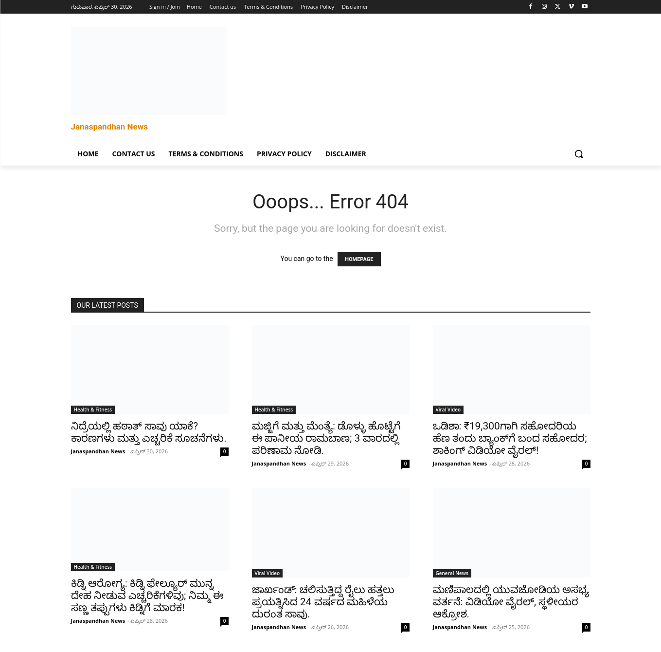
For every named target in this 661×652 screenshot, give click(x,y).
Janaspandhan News (98, 451)
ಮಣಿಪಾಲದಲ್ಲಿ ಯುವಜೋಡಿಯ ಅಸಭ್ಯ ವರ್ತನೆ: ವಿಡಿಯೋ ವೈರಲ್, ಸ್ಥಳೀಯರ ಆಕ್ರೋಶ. (511, 602)
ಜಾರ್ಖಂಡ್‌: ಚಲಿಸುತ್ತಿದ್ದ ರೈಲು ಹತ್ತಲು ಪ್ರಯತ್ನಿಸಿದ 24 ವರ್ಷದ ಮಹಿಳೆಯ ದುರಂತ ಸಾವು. (323, 602)
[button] (578, 154)
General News (452, 573)
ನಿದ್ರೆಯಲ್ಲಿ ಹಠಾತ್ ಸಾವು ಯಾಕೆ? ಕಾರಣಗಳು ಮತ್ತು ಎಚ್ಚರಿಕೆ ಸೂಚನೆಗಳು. (149, 432)
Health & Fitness (93, 409)
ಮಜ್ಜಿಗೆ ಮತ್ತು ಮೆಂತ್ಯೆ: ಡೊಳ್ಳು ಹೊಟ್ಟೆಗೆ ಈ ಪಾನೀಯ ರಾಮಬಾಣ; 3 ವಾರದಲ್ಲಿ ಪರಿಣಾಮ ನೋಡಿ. (326, 438)
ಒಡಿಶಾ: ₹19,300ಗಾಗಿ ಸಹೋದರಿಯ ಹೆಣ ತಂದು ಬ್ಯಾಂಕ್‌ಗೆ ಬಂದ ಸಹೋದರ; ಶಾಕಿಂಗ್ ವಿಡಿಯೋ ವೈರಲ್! (510, 438)
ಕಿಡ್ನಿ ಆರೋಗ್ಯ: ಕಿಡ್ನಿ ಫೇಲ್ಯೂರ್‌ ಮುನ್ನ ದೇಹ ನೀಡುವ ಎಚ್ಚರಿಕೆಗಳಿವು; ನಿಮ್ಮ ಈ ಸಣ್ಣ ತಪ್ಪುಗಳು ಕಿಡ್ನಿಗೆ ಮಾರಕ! (147, 595)
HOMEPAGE (359, 259)
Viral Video (448, 409)
